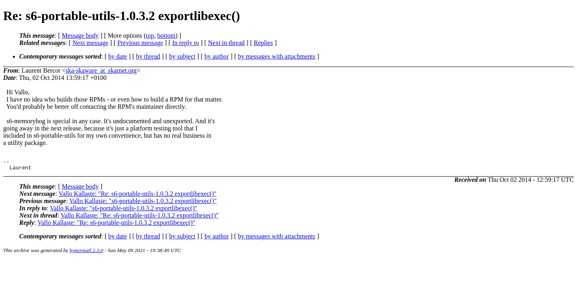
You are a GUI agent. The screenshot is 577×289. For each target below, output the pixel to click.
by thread (148, 56)
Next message (90, 42)
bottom (166, 35)
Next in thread (226, 42)
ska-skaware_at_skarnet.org (101, 70)
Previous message (140, 42)
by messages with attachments (276, 56)
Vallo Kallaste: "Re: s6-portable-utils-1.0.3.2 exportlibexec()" (137, 196)
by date (117, 56)
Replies (263, 42)
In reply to (185, 42)
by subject (182, 56)
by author (216, 56)
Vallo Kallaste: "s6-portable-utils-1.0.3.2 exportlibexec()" (143, 203)
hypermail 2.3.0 (86, 253)
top (150, 35)
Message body (80, 35)
